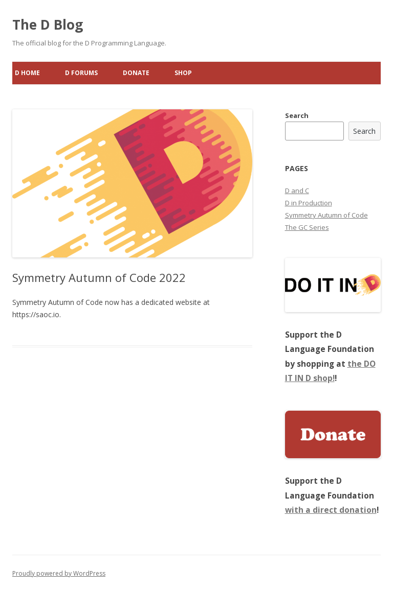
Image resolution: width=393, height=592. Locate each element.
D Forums (81, 72)
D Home (27, 72)
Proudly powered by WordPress (58, 573)
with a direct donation (331, 510)
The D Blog (47, 24)
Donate (136, 72)
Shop (183, 72)
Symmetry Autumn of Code (326, 215)
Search (297, 115)
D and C (297, 190)
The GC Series (307, 227)
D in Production (308, 202)
